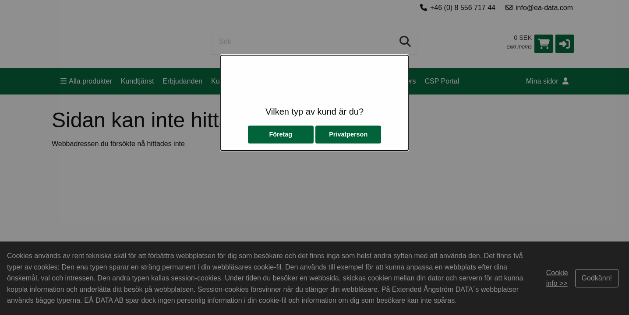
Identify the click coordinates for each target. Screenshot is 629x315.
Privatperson (348, 134)
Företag (280, 134)
